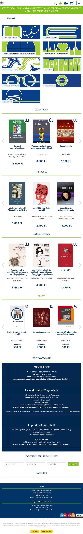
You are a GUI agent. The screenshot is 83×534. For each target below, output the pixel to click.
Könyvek (11, 18)
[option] (17, 141)
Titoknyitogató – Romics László (17, 333)
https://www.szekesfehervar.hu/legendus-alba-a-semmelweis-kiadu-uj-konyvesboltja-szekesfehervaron (41, 411)
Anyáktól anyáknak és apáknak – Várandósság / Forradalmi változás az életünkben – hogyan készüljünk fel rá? (41, 274)
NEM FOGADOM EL (46, 531)
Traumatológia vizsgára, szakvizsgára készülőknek (41, 147)
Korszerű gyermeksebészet (17, 147)
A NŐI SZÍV (65, 270)
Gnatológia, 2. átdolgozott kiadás (66, 209)
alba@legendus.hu (44, 400)
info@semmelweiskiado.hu (44, 435)
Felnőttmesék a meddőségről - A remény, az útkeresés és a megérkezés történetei (17, 273)
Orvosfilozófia (66, 146)
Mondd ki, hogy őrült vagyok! (41, 209)
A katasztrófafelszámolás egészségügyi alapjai (66, 333)
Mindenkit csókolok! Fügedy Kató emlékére (17, 209)
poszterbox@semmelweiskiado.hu (44, 377)
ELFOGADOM (35, 531)
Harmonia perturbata (41, 332)
